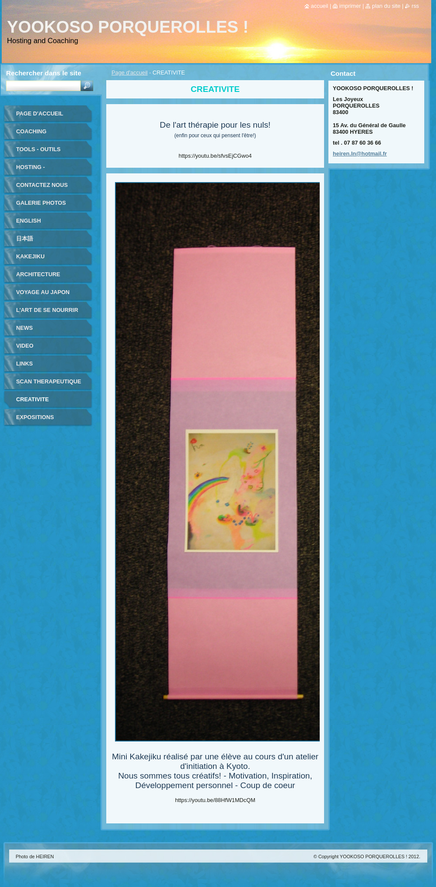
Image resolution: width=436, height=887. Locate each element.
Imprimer (350, 6)
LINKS (24, 363)
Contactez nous (42, 185)
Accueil (319, 6)
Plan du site (386, 6)
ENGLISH (28, 220)
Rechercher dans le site (43, 73)
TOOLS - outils (38, 149)
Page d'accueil (130, 72)
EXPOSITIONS (35, 417)
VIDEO (25, 345)
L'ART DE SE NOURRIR (47, 310)
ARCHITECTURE (38, 274)
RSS (415, 6)
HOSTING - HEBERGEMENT (38, 170)
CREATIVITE (32, 399)
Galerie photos (41, 203)
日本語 (24, 238)
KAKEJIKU (30, 256)
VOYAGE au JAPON (43, 292)
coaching (31, 131)
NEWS (24, 328)
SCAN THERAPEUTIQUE (48, 381)
